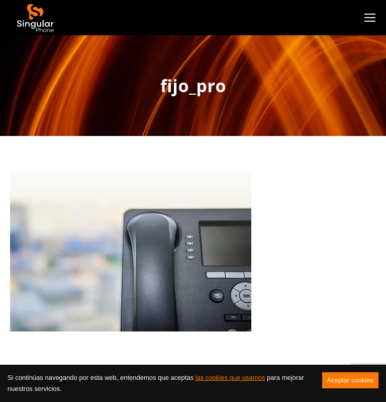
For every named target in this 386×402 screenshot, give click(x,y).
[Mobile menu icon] (370, 18)
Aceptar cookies (350, 380)
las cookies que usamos (230, 377)
